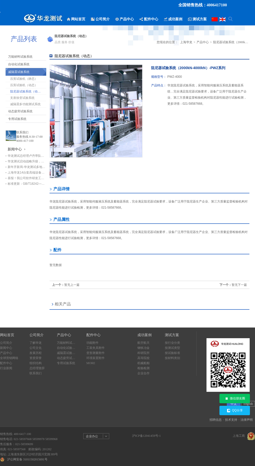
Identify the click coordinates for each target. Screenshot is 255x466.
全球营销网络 (9, 358)
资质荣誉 (35, 358)
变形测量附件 (95, 353)
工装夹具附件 (95, 348)
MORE (90, 363)
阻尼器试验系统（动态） (27, 91)
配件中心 (6, 363)
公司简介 (6, 343)
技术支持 (231, 420)
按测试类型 (172, 348)
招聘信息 (216, 420)
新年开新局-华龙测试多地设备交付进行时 (27, 167)
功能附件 (92, 343)
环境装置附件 (95, 358)
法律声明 (247, 420)
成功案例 (144, 335)
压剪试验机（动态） (24, 85)
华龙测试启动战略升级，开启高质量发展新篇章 (27, 161)
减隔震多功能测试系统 (25, 104)
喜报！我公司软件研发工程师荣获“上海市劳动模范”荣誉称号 (27, 178)
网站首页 (7, 335)
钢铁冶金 (143, 348)
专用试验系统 (17, 119)
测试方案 (172, 335)
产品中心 (203, 42)
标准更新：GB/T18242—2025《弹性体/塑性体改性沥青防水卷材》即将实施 (27, 183)
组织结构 (35, 363)
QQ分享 (235, 411)
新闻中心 (6, 348)
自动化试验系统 (18, 64)
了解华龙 (35, 343)
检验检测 (143, 368)
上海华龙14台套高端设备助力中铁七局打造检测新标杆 (27, 172)
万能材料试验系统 (20, 56)
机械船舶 (143, 363)
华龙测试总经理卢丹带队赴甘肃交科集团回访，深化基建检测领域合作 (27, 156)
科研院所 (143, 353)
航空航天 (143, 343)
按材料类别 (172, 358)
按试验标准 (172, 353)
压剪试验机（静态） (24, 79)
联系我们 (22, 132)
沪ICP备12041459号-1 (146, 436)
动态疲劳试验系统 (20, 111)
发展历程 (35, 353)
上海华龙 (186, 42)
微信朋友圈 (235, 399)
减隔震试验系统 (18, 72)
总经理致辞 (37, 368)
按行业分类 (172, 343)
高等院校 (143, 358)
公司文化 (35, 348)
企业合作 (143, 373)
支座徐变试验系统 (22, 98)
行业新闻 (6, 368)
